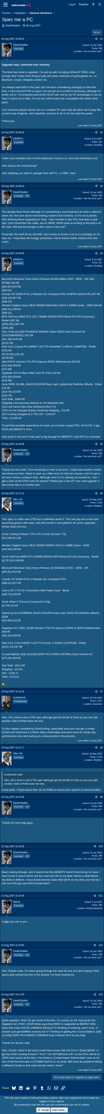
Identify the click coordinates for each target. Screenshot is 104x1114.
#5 (101, 444)
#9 (101, 797)
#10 (101, 846)
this (7, 921)
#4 (101, 253)
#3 (101, 186)
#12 (101, 945)
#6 (101, 493)
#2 (101, 132)
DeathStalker (12, 25)
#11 (101, 895)
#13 (101, 994)
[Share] (96, 39)
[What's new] (93, 4)
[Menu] (5, 5)
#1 (101, 38)
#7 (101, 691)
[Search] (100, 4)
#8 (101, 747)
